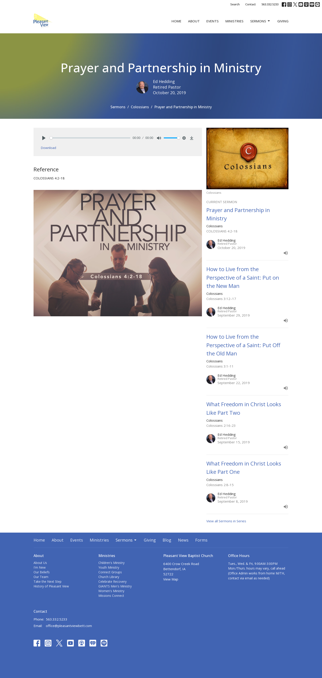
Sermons (260, 21)
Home (176, 21)
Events (212, 21)
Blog (167, 540)
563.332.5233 (269, 4)
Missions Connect (111, 595)
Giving (282, 21)
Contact (250, 4)
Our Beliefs (42, 572)
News (183, 540)
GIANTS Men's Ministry (115, 586)
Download (48, 147)
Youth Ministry (108, 567)
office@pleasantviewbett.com (69, 625)
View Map (170, 579)
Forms (201, 540)
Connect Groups (110, 572)
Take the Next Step (47, 581)
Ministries (234, 21)
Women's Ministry (111, 591)
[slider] (90, 138)
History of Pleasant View (51, 586)
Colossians (140, 106)
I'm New (40, 567)
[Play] (43, 138)
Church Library (108, 577)
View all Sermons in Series (226, 521)
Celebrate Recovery (112, 581)
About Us (40, 563)
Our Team (41, 577)
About (194, 21)
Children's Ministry (111, 563)
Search (235, 4)
